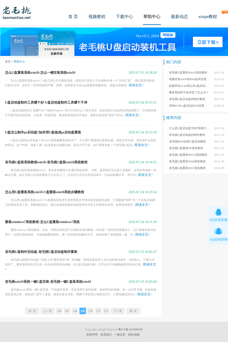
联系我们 (106, 334)
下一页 (118, 311)
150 (90, 311)
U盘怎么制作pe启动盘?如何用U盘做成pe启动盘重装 (43, 132)
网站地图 (134, 334)
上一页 (47, 311)
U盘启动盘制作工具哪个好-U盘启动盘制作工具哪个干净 (46, 102)
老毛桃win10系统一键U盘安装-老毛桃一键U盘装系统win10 (48, 281)
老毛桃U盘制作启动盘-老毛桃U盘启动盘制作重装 (41, 252)
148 (75, 311)
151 (98, 311)
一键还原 (119, 334)
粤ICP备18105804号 (130, 329)
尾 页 (133, 311)
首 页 (73, 16)
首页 (8, 61)
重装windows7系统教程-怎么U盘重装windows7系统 (42, 222)
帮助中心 (151, 16)
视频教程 (96, 16)
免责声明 (92, 334)
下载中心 (124, 16)
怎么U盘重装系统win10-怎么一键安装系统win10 (40, 72)
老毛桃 (16, 12)
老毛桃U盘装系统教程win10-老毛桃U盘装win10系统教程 (46, 162)
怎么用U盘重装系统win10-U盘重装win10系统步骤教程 (44, 192)
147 (67, 311)
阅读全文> (136, 85)
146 (59, 311)
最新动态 (179, 16)
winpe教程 (207, 16)
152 (106, 311)
